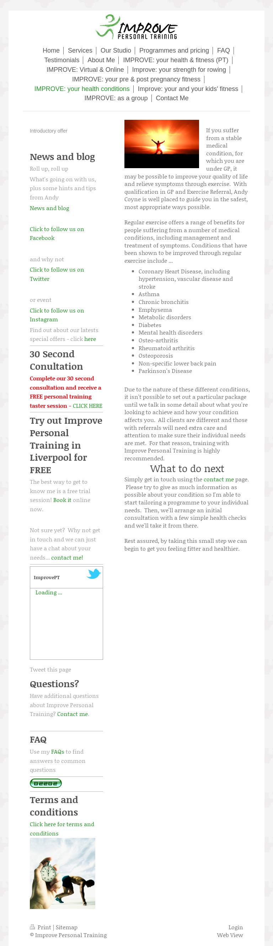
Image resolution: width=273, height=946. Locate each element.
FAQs (57, 751)
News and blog (49, 208)
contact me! (67, 557)
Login (236, 927)
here (90, 339)
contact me (219, 479)
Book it (62, 500)
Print (41, 927)
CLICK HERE (87, 405)
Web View (230, 935)
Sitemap (66, 927)
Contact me (72, 714)
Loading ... (49, 592)
